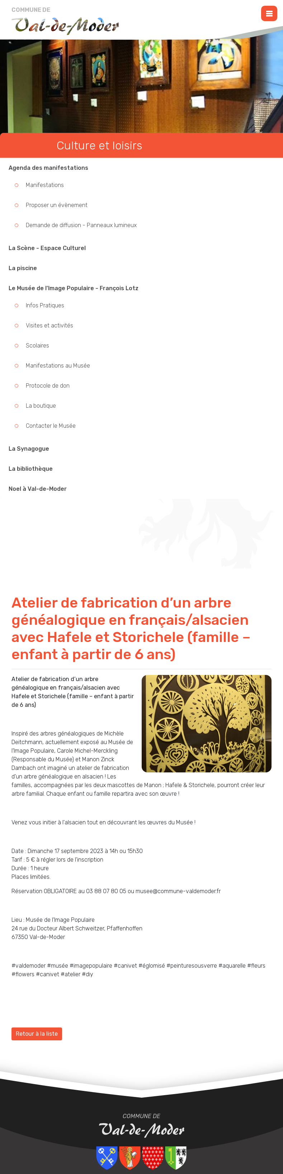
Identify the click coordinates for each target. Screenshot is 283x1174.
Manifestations (45, 185)
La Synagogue (29, 448)
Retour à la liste (37, 1033)
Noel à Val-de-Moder (38, 488)
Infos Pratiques (45, 305)
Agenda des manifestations (48, 167)
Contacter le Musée (51, 425)
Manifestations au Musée (58, 365)
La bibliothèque (31, 468)
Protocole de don (48, 385)
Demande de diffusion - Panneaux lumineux (81, 225)
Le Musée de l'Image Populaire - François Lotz (73, 288)
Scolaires (37, 345)
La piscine (23, 268)
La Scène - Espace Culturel (47, 248)
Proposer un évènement (57, 205)
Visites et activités (49, 325)
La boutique (41, 405)
